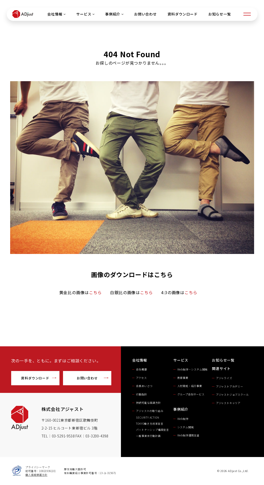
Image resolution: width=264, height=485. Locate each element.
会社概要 (141, 369)
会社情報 (56, 14)
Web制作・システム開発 (192, 369)
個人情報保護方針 (36, 475)
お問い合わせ (145, 14)
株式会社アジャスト (62, 409)
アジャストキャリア (228, 403)
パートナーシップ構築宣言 (152, 430)
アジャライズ (224, 378)
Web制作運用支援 (188, 435)
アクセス (141, 378)
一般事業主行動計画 (148, 436)
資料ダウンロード (182, 14)
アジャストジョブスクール (232, 394)
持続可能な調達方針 (148, 403)
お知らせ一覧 (219, 14)
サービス (85, 14)
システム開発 (185, 427)
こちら (95, 292)
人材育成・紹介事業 (189, 386)
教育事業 (182, 378)
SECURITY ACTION (149, 417)
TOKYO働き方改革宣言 (149, 423)
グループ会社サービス (191, 394)
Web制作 (183, 419)
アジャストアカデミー (229, 386)
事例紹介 (114, 14)
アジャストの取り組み (149, 411)
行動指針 (141, 394)
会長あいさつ (144, 386)
